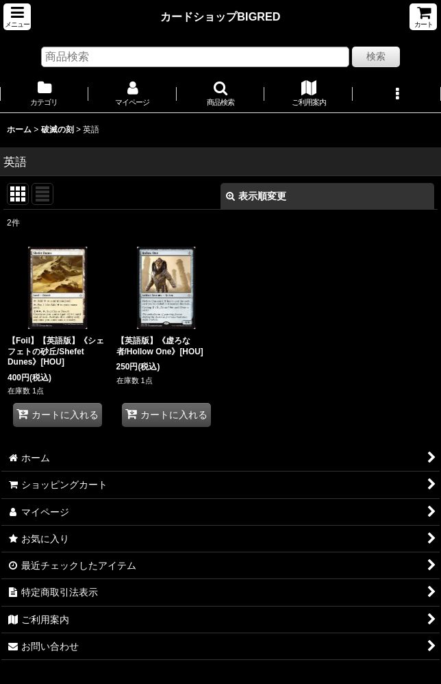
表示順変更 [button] (256, 196)
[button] (17, 16)
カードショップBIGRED (220, 16)
